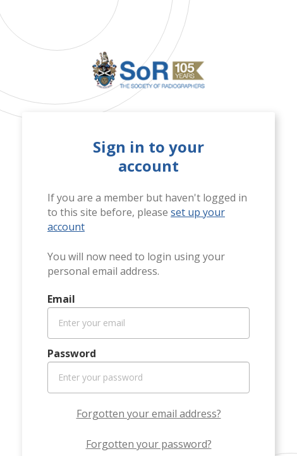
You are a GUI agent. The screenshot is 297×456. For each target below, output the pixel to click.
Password (71, 353)
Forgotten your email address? (148, 413)
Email (61, 299)
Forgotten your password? (149, 444)
